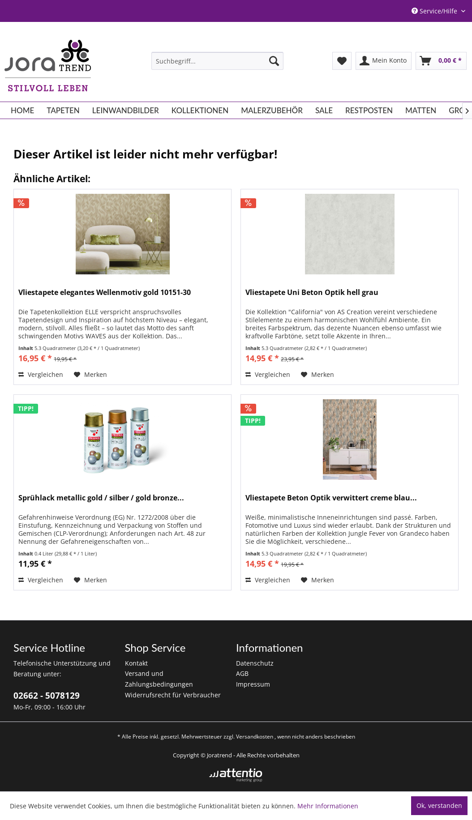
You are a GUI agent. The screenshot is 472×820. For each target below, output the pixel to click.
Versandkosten (254, 736)
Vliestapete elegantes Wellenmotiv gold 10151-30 (104, 292)
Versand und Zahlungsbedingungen (159, 678)
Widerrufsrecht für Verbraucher (173, 695)
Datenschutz (255, 663)
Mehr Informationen (327, 806)
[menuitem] (217, 61)
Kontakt (136, 663)
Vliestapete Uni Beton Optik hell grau (311, 292)
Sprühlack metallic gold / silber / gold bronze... (101, 498)
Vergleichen (40, 374)
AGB (242, 673)
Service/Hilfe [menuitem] (435, 11)
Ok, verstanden (439, 805)
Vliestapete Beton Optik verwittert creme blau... (331, 498)
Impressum (253, 684)
